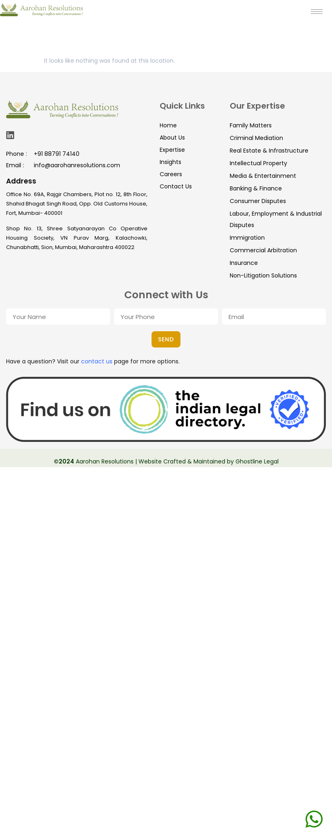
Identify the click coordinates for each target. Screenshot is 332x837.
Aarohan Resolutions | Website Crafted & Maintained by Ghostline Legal (176, 461)
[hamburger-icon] (317, 11)
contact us (96, 361)
